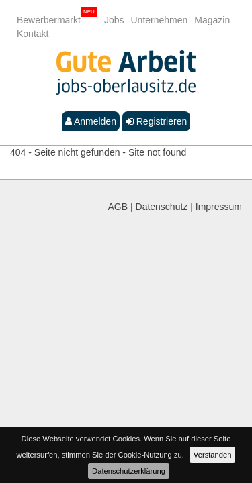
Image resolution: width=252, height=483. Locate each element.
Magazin (212, 20)
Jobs (114, 20)
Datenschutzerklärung (128, 471)
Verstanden (213, 455)
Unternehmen (159, 20)
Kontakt (32, 33)
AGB (118, 206)
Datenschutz (162, 206)
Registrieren (156, 121)
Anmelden (90, 121)
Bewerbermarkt (49, 20)
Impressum (219, 206)
